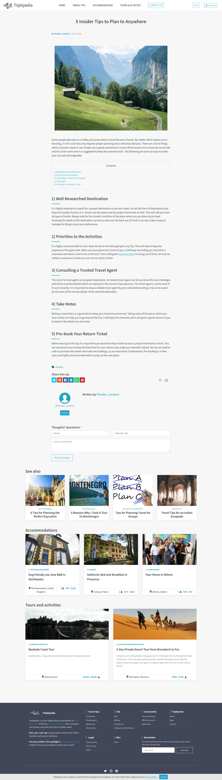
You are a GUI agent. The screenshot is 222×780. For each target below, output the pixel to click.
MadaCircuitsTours (39, 644)
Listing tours (119, 724)
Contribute (90, 716)
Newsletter (146, 724)
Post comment (62, 457)
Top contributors (148, 716)
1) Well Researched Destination (67, 171)
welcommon (153, 569)
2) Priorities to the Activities (66, 175)
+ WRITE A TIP (156, 5)
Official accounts (148, 720)
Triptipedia (17, 5)
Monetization (91, 720)
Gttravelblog (46, 508)
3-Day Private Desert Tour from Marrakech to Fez (147, 649)
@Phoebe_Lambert (64, 405)
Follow (65, 412)
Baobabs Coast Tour (41, 649)
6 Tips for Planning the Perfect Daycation (45, 514)
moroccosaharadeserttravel (131, 644)
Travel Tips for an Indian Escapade (177, 514)
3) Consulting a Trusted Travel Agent (69, 178)
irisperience (90, 508)
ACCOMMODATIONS (103, 5)
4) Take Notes (60, 181)
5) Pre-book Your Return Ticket (67, 184)
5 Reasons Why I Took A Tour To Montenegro (89, 514)
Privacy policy (91, 742)
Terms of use (91, 746)
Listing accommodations (124, 728)
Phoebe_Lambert (62, 33)
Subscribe (184, 750)
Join (196, 5)
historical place (126, 254)
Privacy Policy (151, 777)
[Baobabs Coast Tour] (67, 624)
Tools (116, 742)
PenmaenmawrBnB (40, 569)
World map (90, 724)
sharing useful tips (70, 741)
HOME (62, 5)
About (172, 716)
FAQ (115, 716)
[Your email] (158, 750)
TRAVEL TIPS (78, 5)
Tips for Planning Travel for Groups (132, 514)
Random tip (91, 728)
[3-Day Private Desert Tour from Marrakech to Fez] (155, 624)
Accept (163, 777)
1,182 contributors (56, 723)
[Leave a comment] (111, 445)
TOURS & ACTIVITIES (130, 5)
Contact (173, 724)
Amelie (93, 569)
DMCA (88, 749)
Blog (171, 720)
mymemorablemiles (134, 508)
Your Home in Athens (159, 575)
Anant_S (178, 508)
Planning (59, 366)
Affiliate (117, 720)
